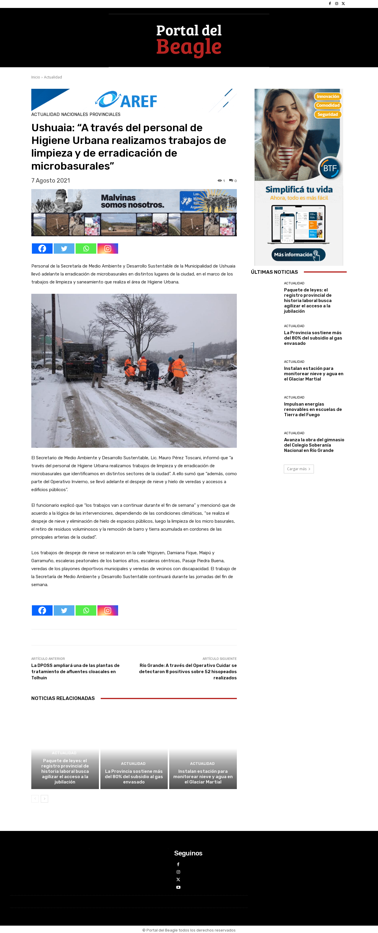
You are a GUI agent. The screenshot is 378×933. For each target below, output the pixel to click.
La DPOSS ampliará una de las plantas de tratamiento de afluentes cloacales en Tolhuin (75, 672)
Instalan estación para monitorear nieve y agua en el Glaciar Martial (203, 777)
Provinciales (104, 114)
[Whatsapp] (86, 248)
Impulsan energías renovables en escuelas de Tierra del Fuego (313, 409)
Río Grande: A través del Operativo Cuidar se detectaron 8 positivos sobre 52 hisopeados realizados (188, 672)
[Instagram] (107, 248)
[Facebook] (42, 248)
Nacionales (74, 114)
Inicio (35, 77)
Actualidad (53, 77)
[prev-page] (35, 799)
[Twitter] (64, 248)
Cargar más (299, 468)
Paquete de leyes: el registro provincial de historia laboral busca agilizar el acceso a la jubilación (65, 771)
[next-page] (44, 799)
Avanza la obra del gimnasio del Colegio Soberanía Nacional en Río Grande (314, 445)
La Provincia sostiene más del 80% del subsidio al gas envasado (134, 777)
